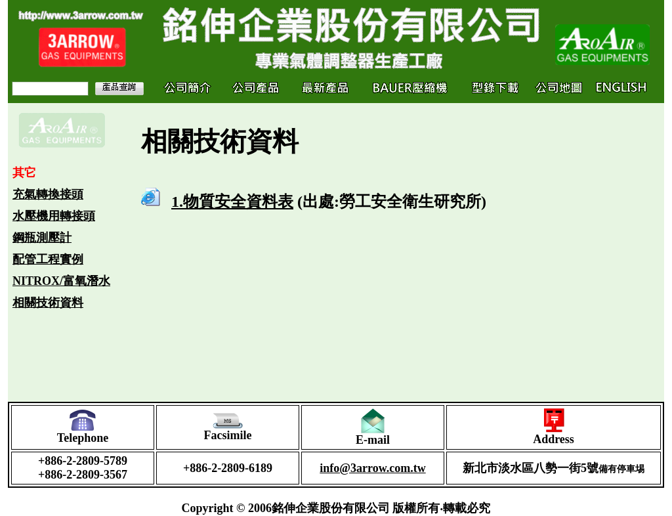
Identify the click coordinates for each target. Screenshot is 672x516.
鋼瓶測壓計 (42, 237)
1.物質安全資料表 (232, 201)
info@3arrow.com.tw (372, 468)
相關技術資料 (47, 302)
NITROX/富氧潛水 (61, 281)
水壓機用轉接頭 (53, 216)
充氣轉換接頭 (47, 194)
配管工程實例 (47, 259)
